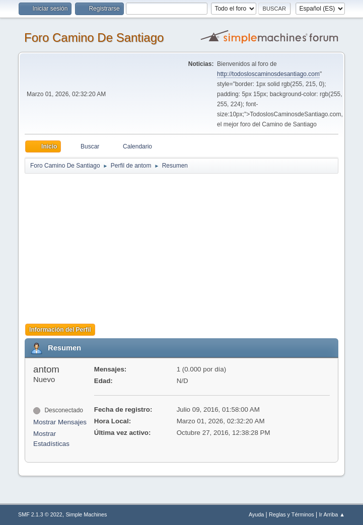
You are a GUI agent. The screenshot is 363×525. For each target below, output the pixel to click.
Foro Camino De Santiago (94, 37)
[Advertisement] (190, 245)
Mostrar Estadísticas (51, 438)
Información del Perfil (60, 329)
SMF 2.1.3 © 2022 (40, 514)
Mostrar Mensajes (60, 422)
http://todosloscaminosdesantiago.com (268, 74)
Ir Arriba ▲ (332, 514)
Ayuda (256, 514)
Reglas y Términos (291, 514)
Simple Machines (86, 514)
